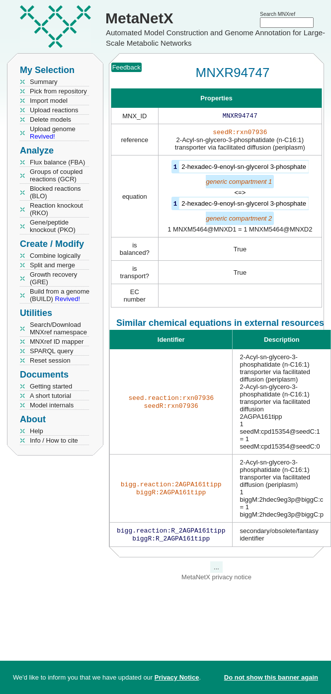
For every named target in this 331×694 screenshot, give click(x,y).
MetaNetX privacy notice (216, 580)
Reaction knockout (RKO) (56, 209)
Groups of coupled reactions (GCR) (56, 175)
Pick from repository (58, 91)
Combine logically (55, 255)
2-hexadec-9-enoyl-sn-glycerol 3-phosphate (243, 168)
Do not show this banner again (271, 677)
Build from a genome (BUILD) (59, 295)
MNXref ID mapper (56, 341)
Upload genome (53, 132)
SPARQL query (51, 351)
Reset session (50, 360)
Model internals (52, 405)
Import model (49, 100)
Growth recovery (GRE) (53, 278)
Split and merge (52, 265)
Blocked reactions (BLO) (55, 192)
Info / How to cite (54, 440)
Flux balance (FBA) (57, 162)
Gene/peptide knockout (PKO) (53, 226)
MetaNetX (139, 18)
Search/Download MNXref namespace (58, 328)
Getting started (51, 386)
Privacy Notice (177, 677)
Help (36, 431)
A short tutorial (50, 395)
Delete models (50, 119)
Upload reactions (54, 110)
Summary (44, 81)
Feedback (126, 67)
